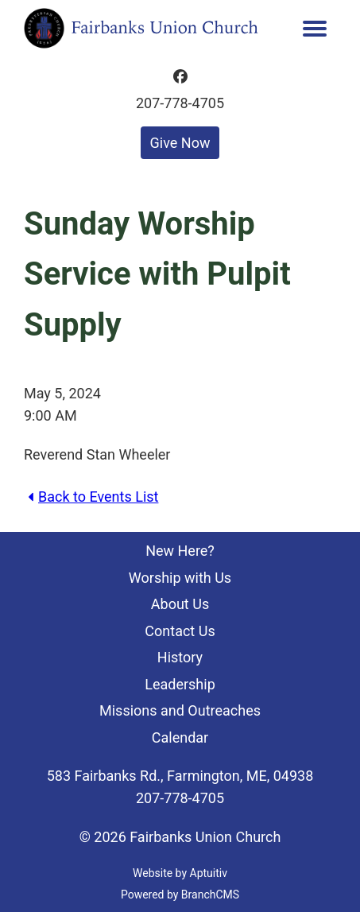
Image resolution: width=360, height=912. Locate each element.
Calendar (180, 737)
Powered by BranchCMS (180, 894)
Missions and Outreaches (180, 710)
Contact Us (180, 631)
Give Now (180, 142)
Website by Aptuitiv (180, 873)
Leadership (180, 684)
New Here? (180, 550)
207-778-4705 (180, 103)
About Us (180, 604)
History (180, 657)
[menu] (315, 29)
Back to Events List (91, 496)
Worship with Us (180, 577)
